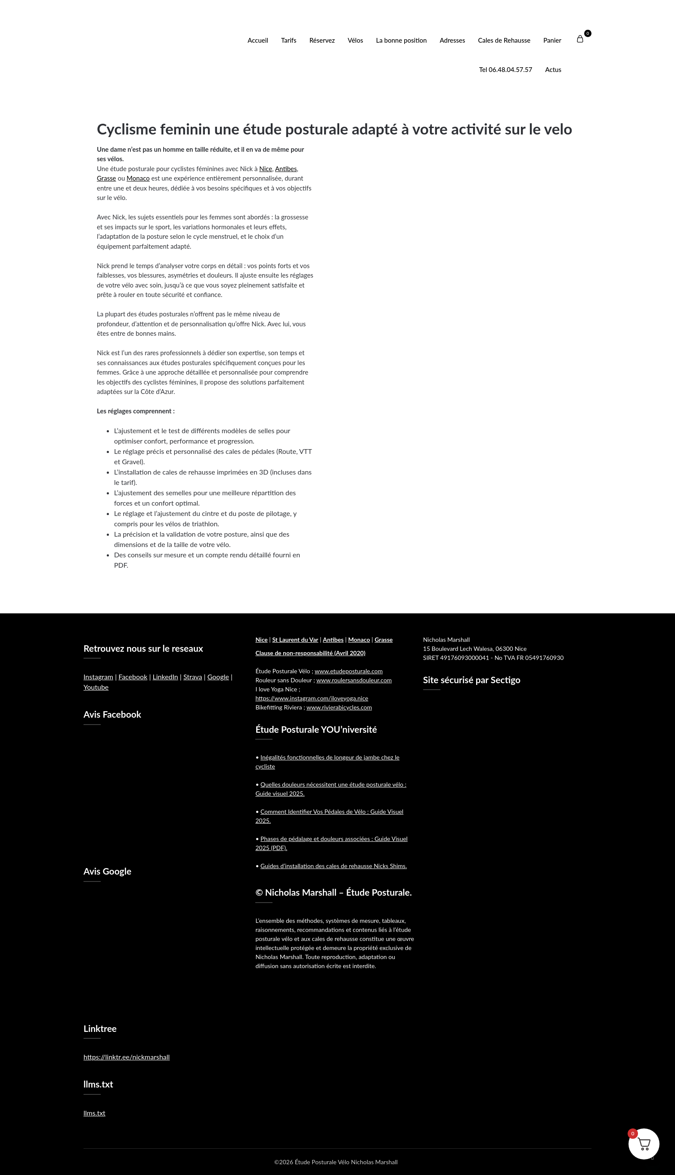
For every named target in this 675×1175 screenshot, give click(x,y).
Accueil (258, 40)
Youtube (96, 687)
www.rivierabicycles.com (339, 707)
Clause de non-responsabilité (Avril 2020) (310, 652)
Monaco (138, 178)
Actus (553, 69)
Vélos (355, 40)
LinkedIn (165, 676)
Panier (552, 40)
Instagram (98, 676)
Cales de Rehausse (504, 40)
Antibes (286, 168)
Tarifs (289, 40)
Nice (265, 168)
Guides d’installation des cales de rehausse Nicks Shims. (333, 865)
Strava (192, 676)
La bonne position (401, 40)
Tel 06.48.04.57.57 (506, 69)
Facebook (132, 676)
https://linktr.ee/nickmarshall (127, 1057)
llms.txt (94, 1113)
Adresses (452, 40)
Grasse (106, 178)
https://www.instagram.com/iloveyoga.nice (311, 698)
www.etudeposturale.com (349, 671)
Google (218, 676)
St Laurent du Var (295, 639)
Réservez (322, 40)
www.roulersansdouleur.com (354, 680)
